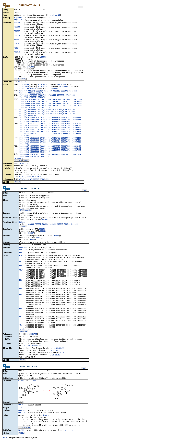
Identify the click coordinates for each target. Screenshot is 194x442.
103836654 (76, 118)
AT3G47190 (24, 89)
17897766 (23, 97)
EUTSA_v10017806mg (28, 114)
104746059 (25, 103)
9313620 (39, 91)
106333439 (45, 142)
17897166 (70, 95)
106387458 (66, 126)
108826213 (55, 146)
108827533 (66, 146)
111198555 (24, 134)
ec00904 (22, 248)
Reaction (23, 227)
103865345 (34, 122)
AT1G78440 (43, 87)
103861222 (24, 122)
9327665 (23, 93)
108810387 (24, 146)
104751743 (46, 103)
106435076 (24, 132)
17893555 (52, 95)
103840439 (24, 120)
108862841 (45, 150)
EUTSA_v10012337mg (47, 112)
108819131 (34, 146)
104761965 (46, 105)
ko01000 (30, 67)
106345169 (24, 124)
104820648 (24, 156)
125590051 (76, 134)
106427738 (66, 130)
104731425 (25, 102)
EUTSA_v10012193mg (28, 112)
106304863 (24, 140)
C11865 (21, 381)
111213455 (45, 134)
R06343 (17, 44)
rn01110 (21, 413)
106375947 (45, 126)
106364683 (76, 124)
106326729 (66, 140)
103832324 (34, 118)
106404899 (76, 128)
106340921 (24, 144)
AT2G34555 (63, 87)
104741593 (56, 102)
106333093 (34, 142)
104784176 (25, 107)
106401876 (55, 128)
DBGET (5, 439)
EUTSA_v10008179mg (47, 110)
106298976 (66, 138)
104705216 (25, 100)
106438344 (34, 132)
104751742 (35, 103)
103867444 (45, 122)
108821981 (45, 146)
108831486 (24, 148)
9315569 (48, 91)
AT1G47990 (61, 85)
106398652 (45, 128)
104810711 (34, 155)
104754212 (67, 103)
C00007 (31, 233)
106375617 (34, 126)
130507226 (76, 150)
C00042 (38, 238)
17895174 (61, 95)
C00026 (43, 232)
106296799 (55, 138)
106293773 (24, 138)
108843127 (55, 148)
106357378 (55, 124)
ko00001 (42, 57)
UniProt (26, 161)
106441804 (45, 132)
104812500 (45, 155)
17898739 (42, 97)
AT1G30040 (43, 85)
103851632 (45, 120)
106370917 (24, 126)
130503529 (55, 150)
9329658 (31, 93)
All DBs (17, 182)
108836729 (34, 148)
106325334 (55, 140)
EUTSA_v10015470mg (66, 112)
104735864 (35, 102)
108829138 (76, 146)
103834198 (55, 118)
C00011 (32, 240)
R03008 (17, 23)
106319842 (45, 140)
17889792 (42, 95)
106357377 (45, 124)
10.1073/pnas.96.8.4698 (29, 177)
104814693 (66, 155)
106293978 (34, 138)
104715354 (46, 100)
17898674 (33, 97)
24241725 (33, 335)
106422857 (55, 130)
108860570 (24, 150)
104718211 (56, 100)
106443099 (55, 132)
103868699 (66, 122)
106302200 (76, 138)
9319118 (56, 91)
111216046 (55, 134)
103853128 (55, 120)
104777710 (67, 105)
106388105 (76, 126)
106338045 (66, 142)
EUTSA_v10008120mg (28, 110)
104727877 (77, 100)
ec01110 (22, 250)
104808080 (24, 155)
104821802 (34, 156)
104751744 (56, 103)
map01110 (18, 20)
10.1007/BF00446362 (32, 346)
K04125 (22, 253)
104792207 (46, 107)
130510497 (45, 152)
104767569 (56, 105)
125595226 (24, 136)
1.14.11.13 (54, 15)
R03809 (17, 27)
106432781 (76, 130)
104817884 (76, 155)
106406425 (24, 130)
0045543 (22, 82)
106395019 (24, 128)
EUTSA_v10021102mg (66, 114)
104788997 (35, 107)
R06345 (17, 52)
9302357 (23, 91)
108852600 (66, 148)
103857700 (66, 120)
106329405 (76, 140)
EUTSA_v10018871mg (47, 114)
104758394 (25, 105)
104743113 (67, 102)
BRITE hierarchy (20, 79)
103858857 (76, 120)
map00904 (18, 18)
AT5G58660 (53, 89)
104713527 (35, 100)
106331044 (24, 142)
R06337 (17, 31)
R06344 (17, 48)
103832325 (45, 118)
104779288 (77, 105)
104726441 (67, 100)
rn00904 (21, 411)
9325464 (73, 91)
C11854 (33, 381)
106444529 (66, 132)
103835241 (66, 118)
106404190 (66, 128)
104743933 (77, 102)
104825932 (45, 156)
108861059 (34, 150)
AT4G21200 (34, 89)
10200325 (23, 164)
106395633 (34, 128)
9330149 (39, 93)
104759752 (35, 105)
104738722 (46, 102)
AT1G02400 (24, 85)
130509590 (24, 152)
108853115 (76, 148)
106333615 (55, 142)
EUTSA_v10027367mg (28, 116)
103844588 (34, 120)
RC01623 (21, 405)
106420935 (34, 130)
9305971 (31, 91)
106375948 (55, 126)
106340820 (76, 142)
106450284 (76, 132)
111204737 (34, 134)
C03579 (56, 236)
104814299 (55, 155)
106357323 (34, 124)
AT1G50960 (24, 87)
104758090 (77, 103)
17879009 (33, 95)
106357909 (66, 124)
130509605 (34, 152)
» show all (19, 159)
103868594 (55, 122)
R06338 (17, 36)
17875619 (23, 95)
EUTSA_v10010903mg (66, 110)
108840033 (45, 148)
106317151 (34, 140)
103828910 (24, 118)
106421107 (45, 130)
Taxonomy (18, 161)
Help (80, 7)
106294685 (45, 138)
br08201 (46, 416)
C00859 (42, 230)
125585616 (66, 134)
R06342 (17, 40)
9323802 (64, 91)
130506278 (66, 150)
